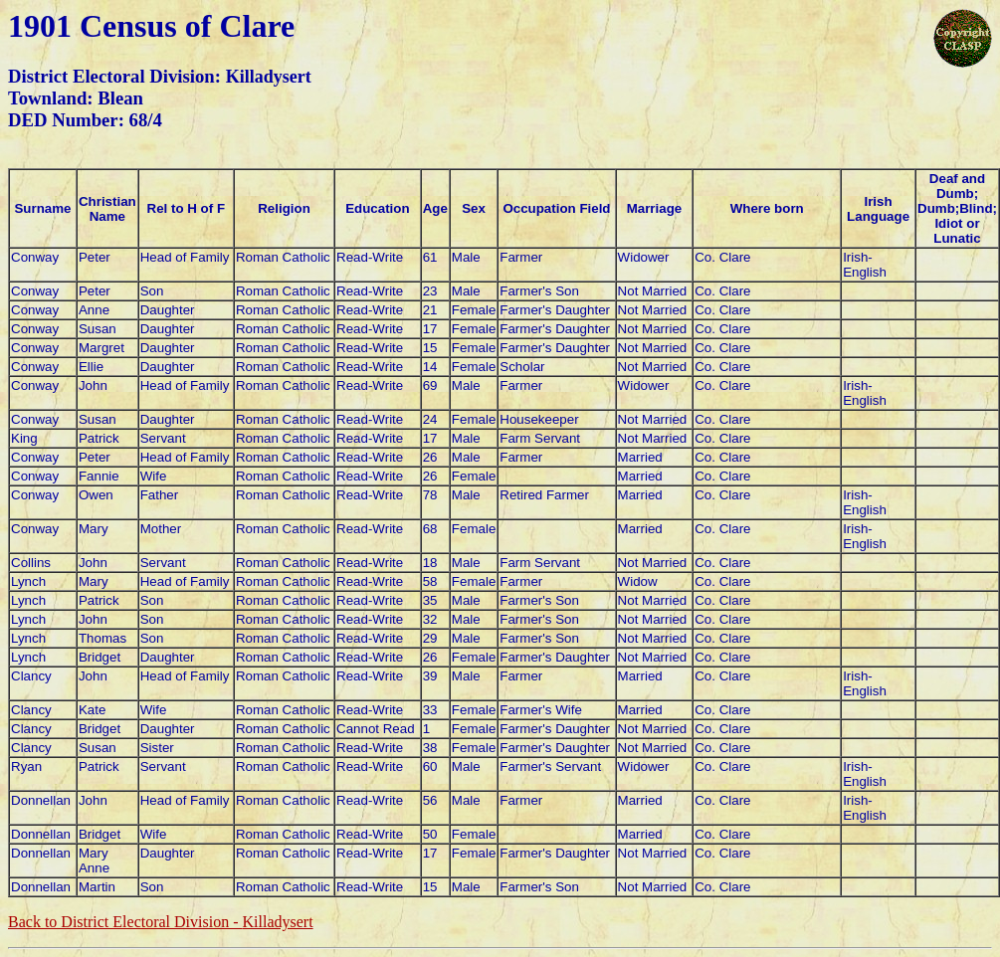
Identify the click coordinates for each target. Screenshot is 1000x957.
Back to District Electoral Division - (160, 921)
